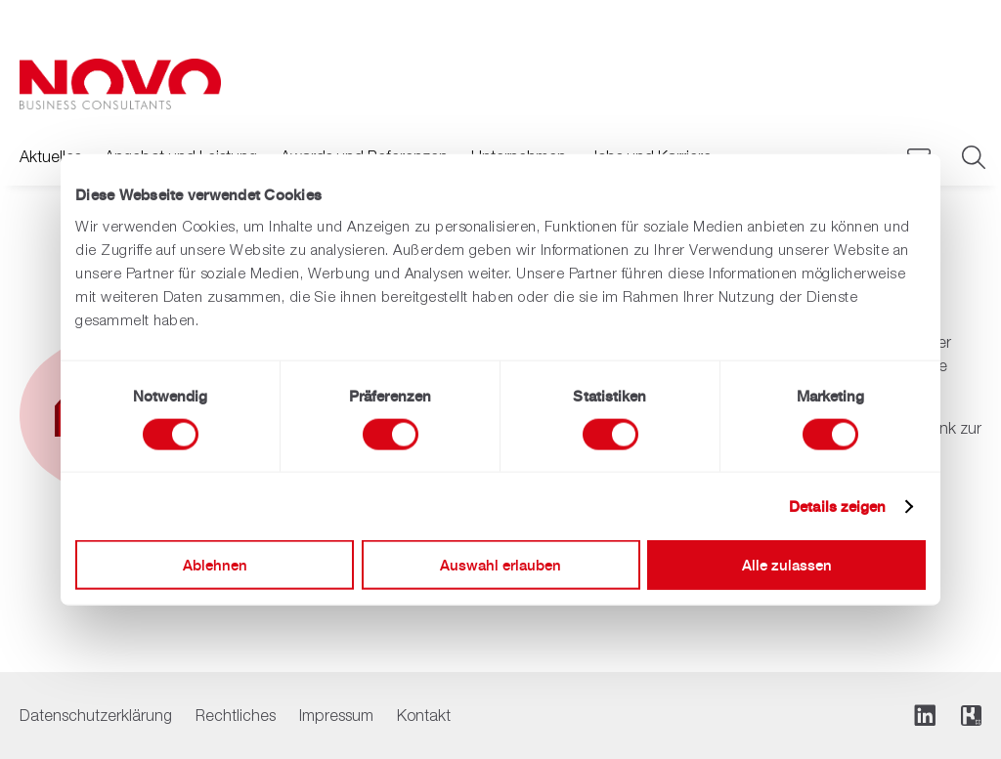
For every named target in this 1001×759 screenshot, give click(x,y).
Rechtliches (236, 715)
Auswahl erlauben (500, 565)
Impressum (336, 715)
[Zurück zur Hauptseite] (120, 84)
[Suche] (971, 158)
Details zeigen (837, 505)
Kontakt (424, 715)
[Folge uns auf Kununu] (971, 715)
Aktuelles (50, 156)
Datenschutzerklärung (96, 715)
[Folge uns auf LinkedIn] (924, 715)
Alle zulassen (787, 565)
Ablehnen (215, 565)
